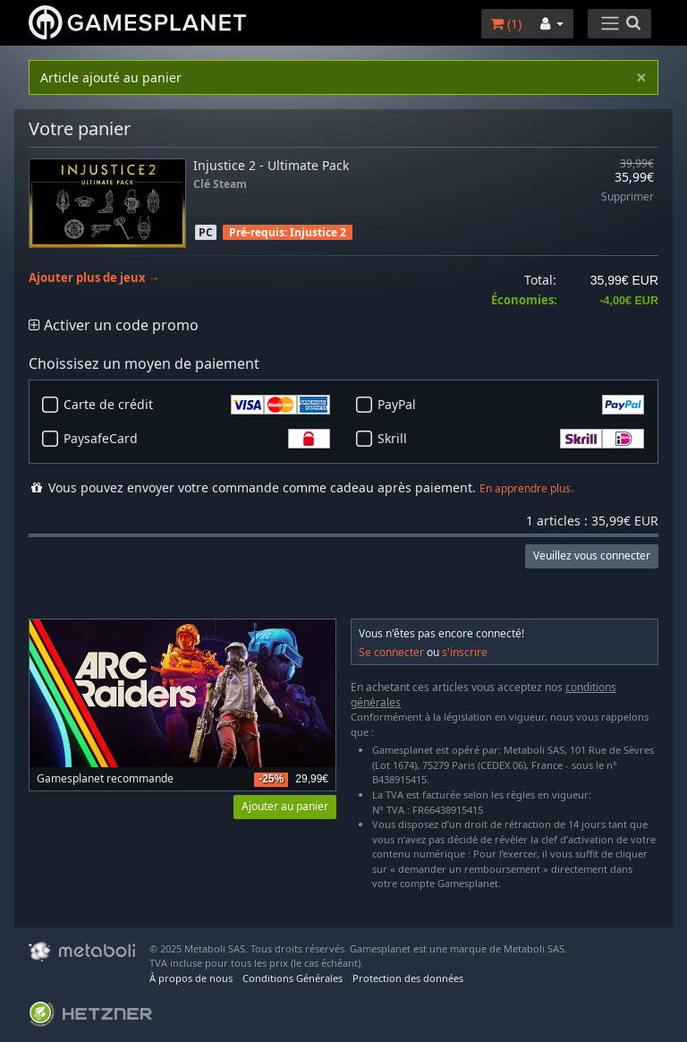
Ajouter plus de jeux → (94, 278)
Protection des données (407, 978)
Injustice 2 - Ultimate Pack (271, 165)
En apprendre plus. (526, 488)
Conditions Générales (292, 978)
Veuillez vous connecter (591, 555)
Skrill (510, 438)
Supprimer (627, 197)
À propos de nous (191, 978)
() (506, 23)
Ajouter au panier (285, 806)
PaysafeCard (197, 438)
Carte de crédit (197, 404)
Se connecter (391, 652)
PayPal (510, 404)
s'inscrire (465, 652)
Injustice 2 (318, 232)
